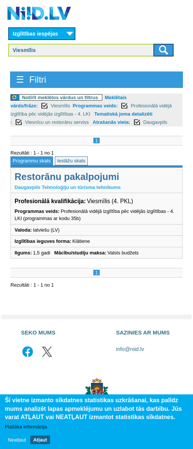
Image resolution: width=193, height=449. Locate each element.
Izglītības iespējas (35, 34)
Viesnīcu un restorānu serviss (57, 122)
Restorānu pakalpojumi (67, 176)
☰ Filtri (31, 79)
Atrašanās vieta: (111, 122)
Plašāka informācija (26, 427)
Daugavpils (155, 122)
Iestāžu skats (71, 161)
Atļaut (40, 440)
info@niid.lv (130, 349)
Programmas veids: (95, 106)
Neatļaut (17, 440)
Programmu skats (32, 161)
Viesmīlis (60, 106)
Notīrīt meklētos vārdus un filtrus (60, 97)
